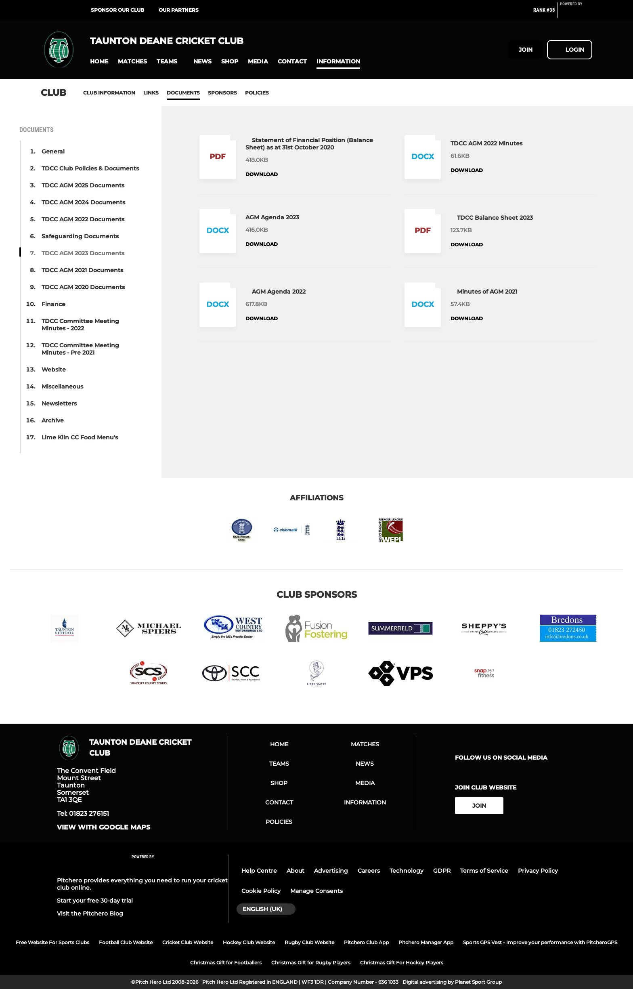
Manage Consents (316, 891)
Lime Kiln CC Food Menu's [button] (80, 437)
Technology (406, 870)
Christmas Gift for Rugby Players (310, 963)
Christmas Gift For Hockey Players (401, 963)
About (295, 870)
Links (151, 93)
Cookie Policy (261, 891)
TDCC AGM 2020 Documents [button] (83, 287)
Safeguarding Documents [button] (80, 236)
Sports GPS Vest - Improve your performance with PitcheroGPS (540, 942)
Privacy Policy (538, 870)
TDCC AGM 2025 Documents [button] (83, 185)
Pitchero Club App (366, 942)
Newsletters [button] (59, 403)
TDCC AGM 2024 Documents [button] (83, 202)
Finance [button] (53, 304)
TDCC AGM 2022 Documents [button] (83, 219)
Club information (109, 93)
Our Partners (179, 10)
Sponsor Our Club (117, 10)
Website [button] (54, 369)
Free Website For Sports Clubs (52, 942)
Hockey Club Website (249, 942)
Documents (183, 93)
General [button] (53, 151)
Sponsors (222, 93)
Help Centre (259, 870)
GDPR (442, 870)
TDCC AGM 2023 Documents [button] (83, 253)
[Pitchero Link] (576, 13)
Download (261, 174)
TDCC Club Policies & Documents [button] (90, 168)
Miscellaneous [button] (62, 386)
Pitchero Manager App (425, 942)
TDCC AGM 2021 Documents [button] (82, 270)
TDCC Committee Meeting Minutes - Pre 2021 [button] (80, 349)
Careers (369, 870)
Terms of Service (484, 870)
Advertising (331, 870)
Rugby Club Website (309, 942)
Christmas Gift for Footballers (226, 963)
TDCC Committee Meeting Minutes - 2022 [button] (80, 324)
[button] (99, 61)
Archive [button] (53, 420)
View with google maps (103, 827)
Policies (257, 93)
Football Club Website (126, 942)
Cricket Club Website (187, 942)
